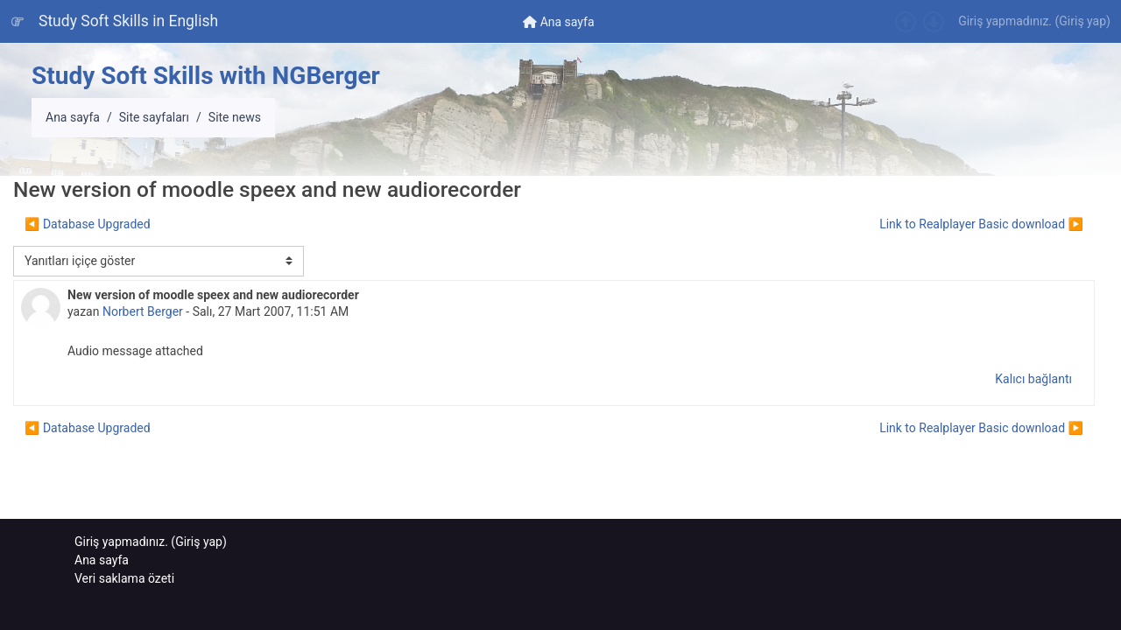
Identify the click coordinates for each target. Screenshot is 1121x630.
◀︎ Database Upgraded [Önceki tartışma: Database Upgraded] (88, 224)
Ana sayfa (73, 117)
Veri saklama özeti (124, 578)
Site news (234, 117)
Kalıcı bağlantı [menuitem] (1033, 379)
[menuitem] (559, 21)
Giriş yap (1082, 21)
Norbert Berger (142, 311)
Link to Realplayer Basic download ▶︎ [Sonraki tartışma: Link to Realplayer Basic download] (981, 224)
